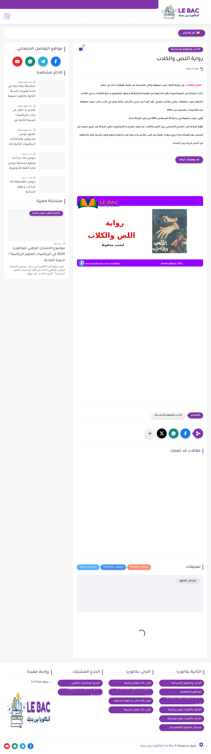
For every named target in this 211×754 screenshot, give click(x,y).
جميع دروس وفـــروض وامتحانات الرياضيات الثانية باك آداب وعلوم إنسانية (21, 140)
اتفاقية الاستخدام (129, 4)
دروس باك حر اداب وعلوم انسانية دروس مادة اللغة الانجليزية (21, 163)
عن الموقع (43, 4)
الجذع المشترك (79, 16)
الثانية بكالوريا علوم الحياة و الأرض (184, 700)
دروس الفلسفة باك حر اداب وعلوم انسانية (22, 187)
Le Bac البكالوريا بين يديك (157, 746)
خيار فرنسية (25, 4)
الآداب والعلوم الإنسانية (185, 49)
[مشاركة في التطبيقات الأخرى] (150, 433)
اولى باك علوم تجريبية (137, 709)
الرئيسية (149, 4)
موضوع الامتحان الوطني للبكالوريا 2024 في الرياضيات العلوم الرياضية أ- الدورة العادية (36, 254)
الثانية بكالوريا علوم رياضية (185, 709)
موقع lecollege (40, 681)
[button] (185, 433)
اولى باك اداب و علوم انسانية (132, 700)
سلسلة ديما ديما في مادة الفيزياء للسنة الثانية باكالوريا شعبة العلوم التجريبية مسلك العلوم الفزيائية (21, 92)
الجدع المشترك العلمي (85, 683)
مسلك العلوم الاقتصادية (186, 727)
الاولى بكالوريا (109, 16)
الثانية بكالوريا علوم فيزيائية (184, 718)
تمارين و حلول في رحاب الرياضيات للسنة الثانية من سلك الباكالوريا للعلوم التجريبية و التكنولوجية (23, 116)
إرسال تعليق (187, 580)
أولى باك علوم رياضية (137, 683)
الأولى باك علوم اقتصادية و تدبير (134, 692)
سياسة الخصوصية (103, 4)
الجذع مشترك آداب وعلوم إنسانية (84, 692)
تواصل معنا (80, 4)
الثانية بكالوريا (137, 16)
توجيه (5, 16)
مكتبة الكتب (61, 4)
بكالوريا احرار (21, 16)
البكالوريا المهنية (46, 16)
